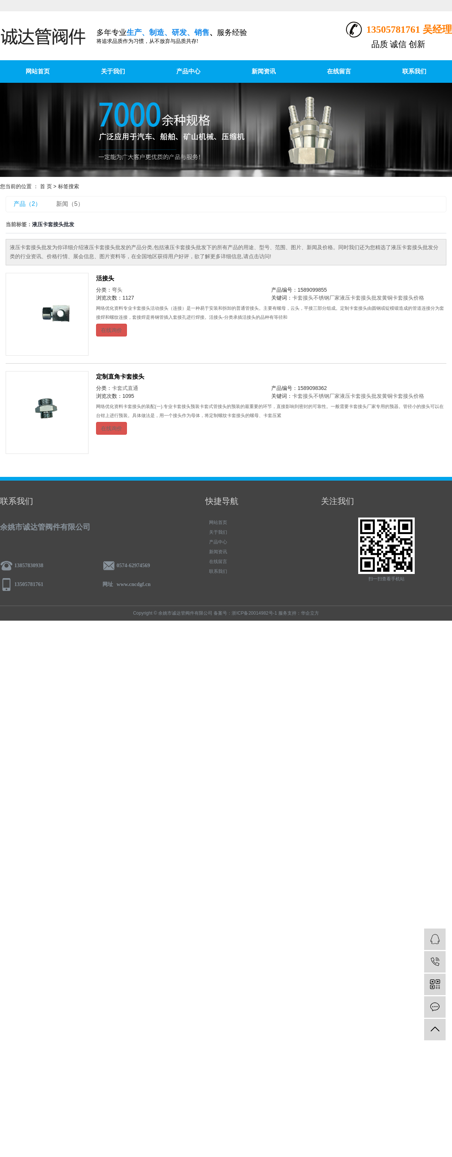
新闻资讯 (264, 71)
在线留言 (339, 71)
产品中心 (188, 71)
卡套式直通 (125, 388)
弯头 (117, 290)
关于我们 (113, 71)
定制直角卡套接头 (120, 376)
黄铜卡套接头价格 (403, 298)
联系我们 (414, 71)
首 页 (46, 186)
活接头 (105, 278)
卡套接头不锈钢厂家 (316, 298)
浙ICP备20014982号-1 (254, 613)
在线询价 (111, 330)
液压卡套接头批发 (361, 298)
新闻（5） (70, 204)
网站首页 (38, 71)
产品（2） (27, 204)
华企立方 (310, 613)
